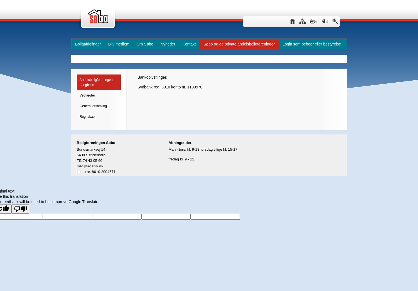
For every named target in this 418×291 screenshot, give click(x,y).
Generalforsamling (93, 106)
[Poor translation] (20, 209)
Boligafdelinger (88, 44)
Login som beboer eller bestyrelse (311, 44)
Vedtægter (87, 95)
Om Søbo (145, 44)
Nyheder (168, 44)
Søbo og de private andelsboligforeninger (239, 44)
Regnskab (87, 117)
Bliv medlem (118, 44)
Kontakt (189, 44)
